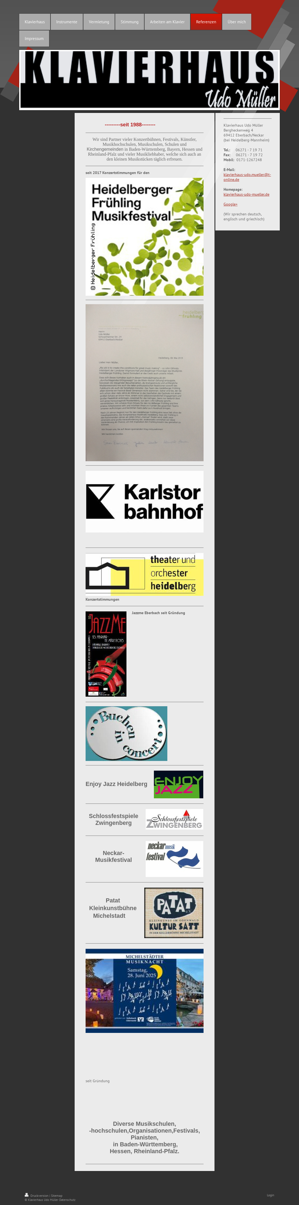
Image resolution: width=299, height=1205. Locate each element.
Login (270, 1195)
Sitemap (56, 1195)
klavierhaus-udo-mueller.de (246, 194)
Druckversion (37, 1195)
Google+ (231, 204)
